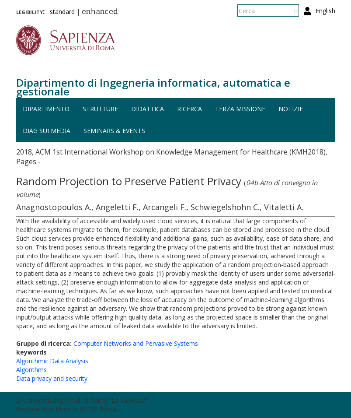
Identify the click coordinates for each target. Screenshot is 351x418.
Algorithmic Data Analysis (52, 361)
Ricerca (189, 109)
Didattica (147, 109)
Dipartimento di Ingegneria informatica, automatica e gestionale (153, 86)
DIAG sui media (46, 130)
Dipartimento (46, 109)
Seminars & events (114, 130)
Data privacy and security (51, 378)
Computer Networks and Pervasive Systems (135, 343)
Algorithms (31, 369)
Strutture (100, 109)
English (325, 11)
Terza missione (240, 109)
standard (62, 11)
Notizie (290, 109)
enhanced (100, 12)
